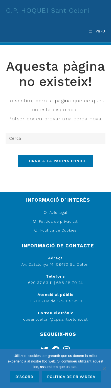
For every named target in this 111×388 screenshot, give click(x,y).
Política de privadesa (71, 377)
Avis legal (58, 213)
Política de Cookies (58, 230)
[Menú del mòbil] (95, 31)
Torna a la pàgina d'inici (55, 161)
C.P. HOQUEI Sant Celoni (48, 10)
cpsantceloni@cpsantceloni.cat (55, 319)
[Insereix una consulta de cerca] (55, 138)
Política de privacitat (58, 221)
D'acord (24, 377)
